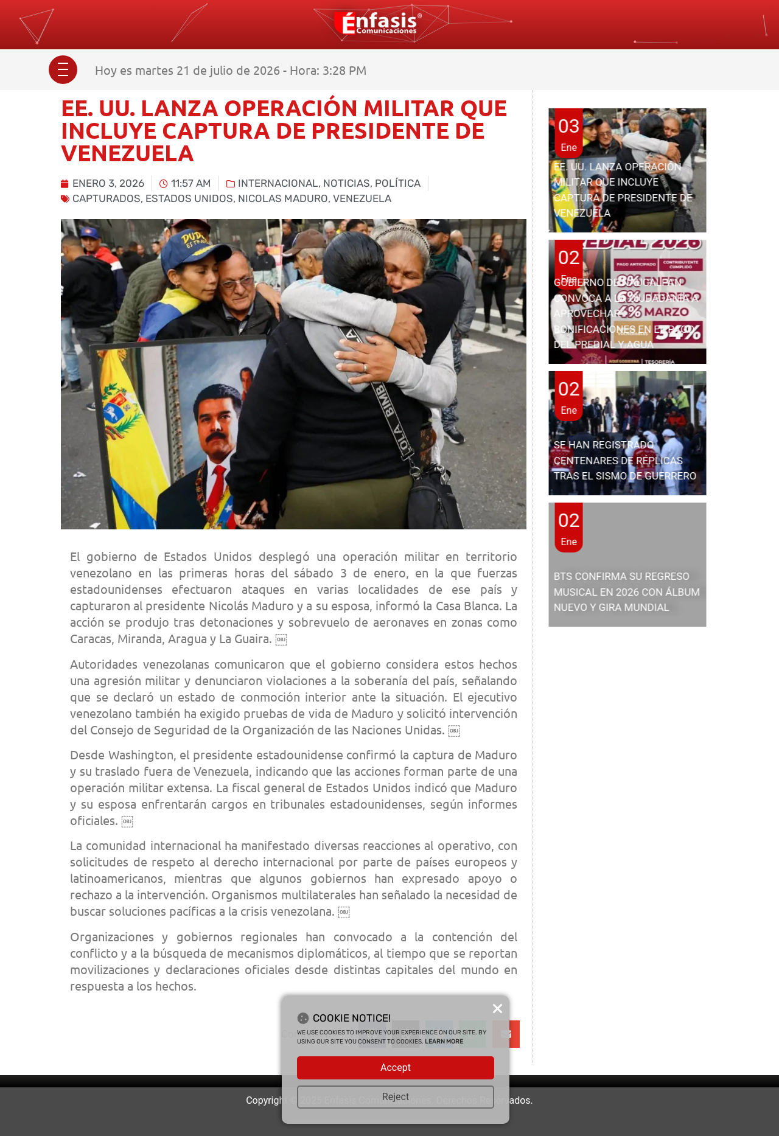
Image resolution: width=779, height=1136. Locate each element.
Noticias (346, 183)
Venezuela (362, 198)
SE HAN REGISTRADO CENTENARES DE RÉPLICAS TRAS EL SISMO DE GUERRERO (625, 460)
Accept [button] (395, 1067)
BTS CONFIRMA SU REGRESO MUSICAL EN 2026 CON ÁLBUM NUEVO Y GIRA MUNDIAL (627, 591)
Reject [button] (395, 1097)
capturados (106, 198)
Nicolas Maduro (283, 198)
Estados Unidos (189, 198)
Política (398, 183)
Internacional (278, 183)
